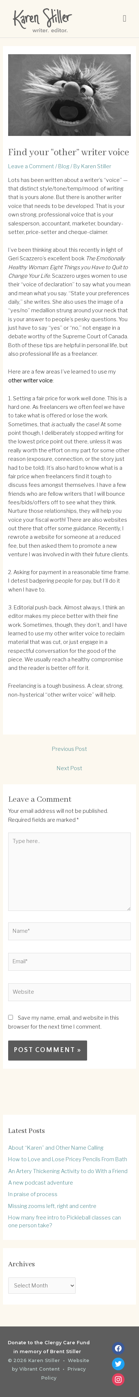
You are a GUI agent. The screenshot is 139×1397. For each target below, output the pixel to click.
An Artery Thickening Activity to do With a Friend (68, 1171)
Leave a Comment (31, 166)
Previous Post (69, 749)
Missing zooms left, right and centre (52, 1206)
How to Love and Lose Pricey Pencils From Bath (67, 1159)
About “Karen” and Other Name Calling (55, 1147)
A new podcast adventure (40, 1182)
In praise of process (32, 1194)
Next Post (69, 768)
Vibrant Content (39, 1369)
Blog (63, 166)
